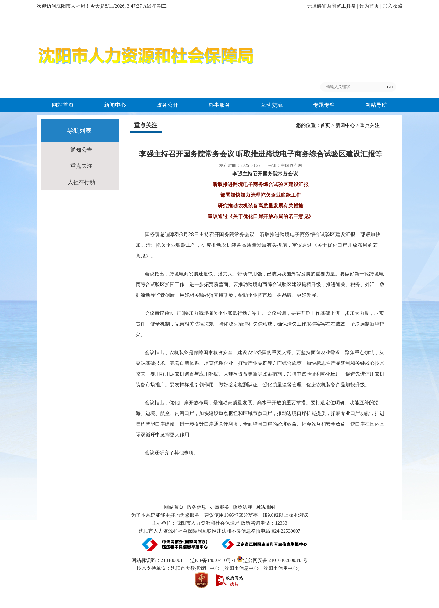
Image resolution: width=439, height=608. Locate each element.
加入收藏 (392, 6)
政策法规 (242, 507)
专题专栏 (324, 105)
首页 (325, 125)
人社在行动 (81, 182)
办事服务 (219, 105)
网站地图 (265, 507)
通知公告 (81, 150)
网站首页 (63, 105)
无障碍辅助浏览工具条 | (332, 6)
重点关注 (81, 166)
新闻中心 (115, 105)
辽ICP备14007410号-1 (213, 560)
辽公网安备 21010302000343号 (272, 560)
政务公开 (167, 105)
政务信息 (196, 507)
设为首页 (369, 6)
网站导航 (376, 105)
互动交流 (272, 105)
